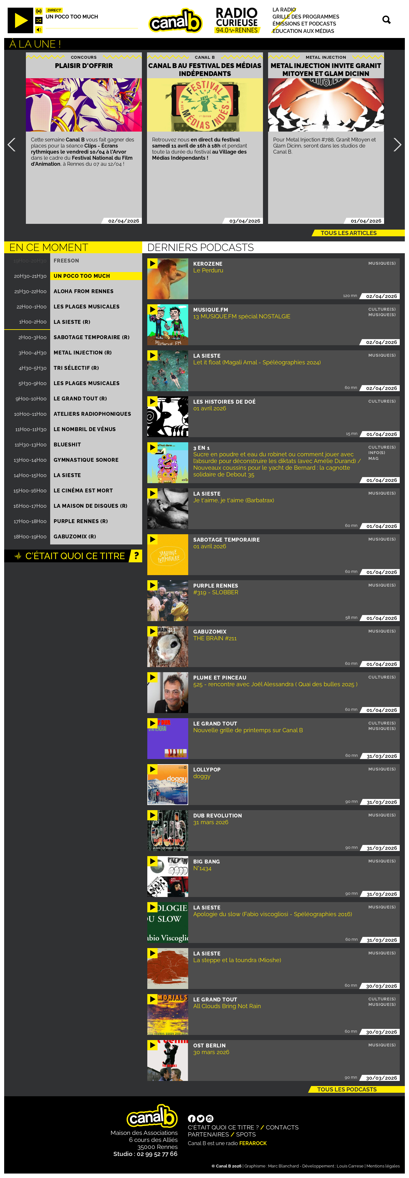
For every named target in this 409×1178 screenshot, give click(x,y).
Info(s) (376, 452)
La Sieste (67, 475)
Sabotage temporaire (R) (91, 337)
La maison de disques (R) (90, 506)
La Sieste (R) (72, 322)
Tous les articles (349, 233)
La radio (284, 10)
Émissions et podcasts (304, 24)
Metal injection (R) (83, 353)
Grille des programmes (306, 17)
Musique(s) (382, 263)
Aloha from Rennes (84, 291)
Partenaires (208, 1134)
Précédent (14, 144)
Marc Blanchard (283, 1166)
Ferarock (253, 1143)
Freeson (66, 261)
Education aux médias (303, 31)
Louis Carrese (350, 1166)
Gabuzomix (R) (75, 537)
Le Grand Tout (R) (80, 399)
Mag (373, 458)
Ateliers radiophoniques (92, 414)
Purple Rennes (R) (81, 521)
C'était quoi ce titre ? (223, 1127)
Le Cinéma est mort (83, 491)
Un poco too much (72, 17)
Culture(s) (382, 309)
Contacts (282, 1127)
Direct (54, 10)
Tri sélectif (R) (76, 368)
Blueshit (67, 445)
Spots (246, 1134)
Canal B (205, 57)
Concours (84, 57)
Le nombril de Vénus (85, 429)
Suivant (395, 144)
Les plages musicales (87, 307)
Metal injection (326, 57)
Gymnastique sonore (86, 460)
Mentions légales (383, 1166)
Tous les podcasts (347, 1089)
